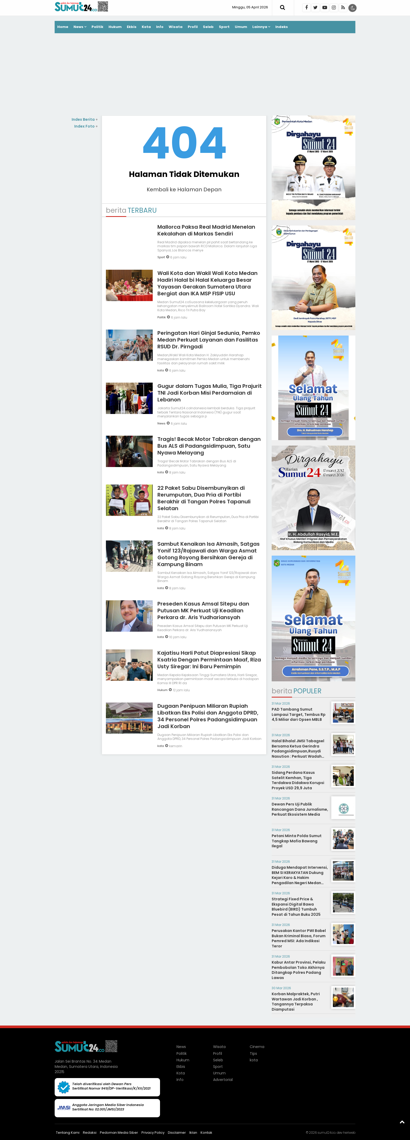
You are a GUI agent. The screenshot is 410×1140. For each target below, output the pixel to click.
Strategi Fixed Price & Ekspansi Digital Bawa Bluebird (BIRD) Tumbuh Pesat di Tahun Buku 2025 (296, 906)
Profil (193, 26)
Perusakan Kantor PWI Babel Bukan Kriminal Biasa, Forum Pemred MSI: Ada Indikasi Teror (299, 938)
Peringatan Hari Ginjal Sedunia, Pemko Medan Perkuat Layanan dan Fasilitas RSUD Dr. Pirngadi (208, 339)
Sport (224, 26)
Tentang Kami (67, 1132)
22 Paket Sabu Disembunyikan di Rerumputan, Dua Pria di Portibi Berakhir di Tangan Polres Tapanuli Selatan (203, 498)
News (78, 26)
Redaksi (89, 1132)
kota (160, 370)
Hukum (115, 26)
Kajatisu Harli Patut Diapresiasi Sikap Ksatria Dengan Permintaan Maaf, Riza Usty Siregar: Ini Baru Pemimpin (209, 659)
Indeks (281, 26)
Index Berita (85, 119)
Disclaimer (177, 1132)
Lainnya (259, 26)
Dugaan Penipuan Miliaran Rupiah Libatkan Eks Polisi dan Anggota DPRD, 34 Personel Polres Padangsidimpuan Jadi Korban (207, 716)
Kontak (206, 1132)
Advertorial (223, 1079)
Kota (146, 26)
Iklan (193, 1132)
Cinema (257, 1046)
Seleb (208, 26)
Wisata (176, 26)
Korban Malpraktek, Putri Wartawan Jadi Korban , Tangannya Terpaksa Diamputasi (296, 1001)
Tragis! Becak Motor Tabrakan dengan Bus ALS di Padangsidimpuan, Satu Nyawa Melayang (209, 445)
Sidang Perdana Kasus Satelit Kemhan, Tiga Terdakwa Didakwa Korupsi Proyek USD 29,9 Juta (298, 780)
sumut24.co (326, 1132)
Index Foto (86, 126)
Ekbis (131, 26)
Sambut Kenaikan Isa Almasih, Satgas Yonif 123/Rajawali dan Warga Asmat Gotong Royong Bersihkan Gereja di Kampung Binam (208, 554)
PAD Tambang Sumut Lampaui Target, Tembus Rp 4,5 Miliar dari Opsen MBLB (299, 714)
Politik (97, 26)
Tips (253, 1053)
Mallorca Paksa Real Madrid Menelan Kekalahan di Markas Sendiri (206, 230)
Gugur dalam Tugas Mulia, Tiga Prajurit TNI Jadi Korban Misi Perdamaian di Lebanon (209, 392)
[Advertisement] (205, 75)
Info (159, 26)
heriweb (349, 1132)
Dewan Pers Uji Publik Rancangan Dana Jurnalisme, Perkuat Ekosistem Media (300, 809)
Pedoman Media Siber (119, 1132)
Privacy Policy (152, 1132)
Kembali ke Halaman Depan (184, 189)
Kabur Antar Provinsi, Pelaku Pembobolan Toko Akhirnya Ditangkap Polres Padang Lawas (299, 970)
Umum (241, 26)
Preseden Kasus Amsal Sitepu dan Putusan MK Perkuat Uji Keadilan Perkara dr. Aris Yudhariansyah (203, 610)
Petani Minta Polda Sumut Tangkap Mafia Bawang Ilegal (297, 841)
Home (62, 26)
